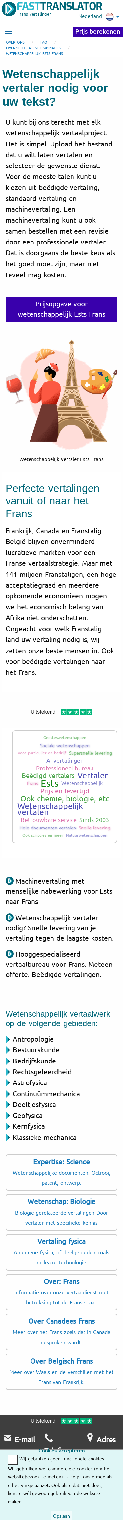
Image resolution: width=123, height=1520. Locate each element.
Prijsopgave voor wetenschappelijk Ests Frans (61, 309)
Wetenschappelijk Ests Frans (34, 54)
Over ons (15, 42)
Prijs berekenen (97, 32)
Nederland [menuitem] (96, 16)
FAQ (43, 42)
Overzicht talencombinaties (33, 48)
